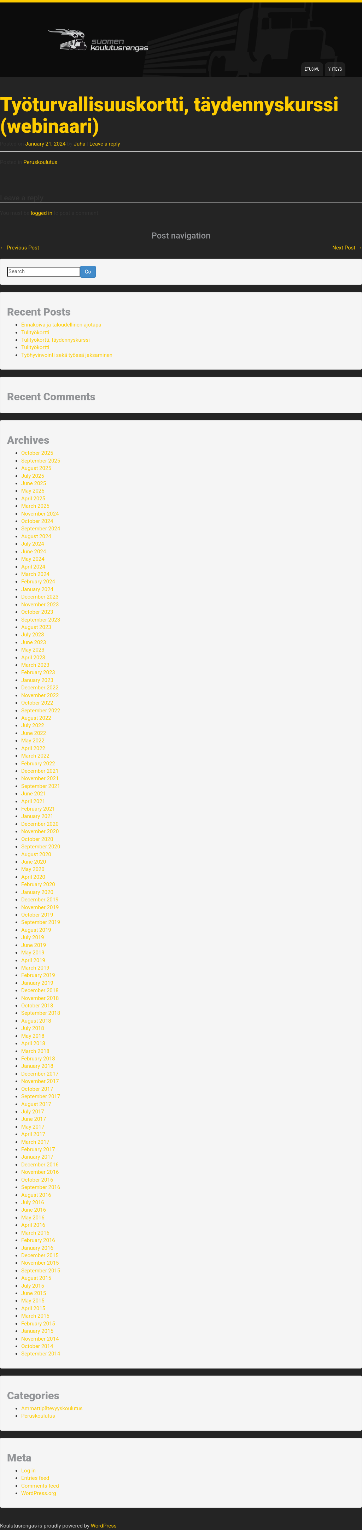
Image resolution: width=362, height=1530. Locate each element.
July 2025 (32, 476)
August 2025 (36, 468)
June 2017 (33, 1119)
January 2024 (37, 589)
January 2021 (37, 816)
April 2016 (33, 1225)
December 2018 (40, 990)
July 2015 (32, 1286)
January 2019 (37, 983)
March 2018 (35, 1051)
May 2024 (33, 559)
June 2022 (33, 733)
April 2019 (33, 960)
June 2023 (33, 642)
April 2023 (33, 657)
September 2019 (40, 922)
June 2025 (33, 483)
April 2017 (33, 1134)
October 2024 (37, 521)
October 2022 (37, 703)
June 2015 (33, 1293)
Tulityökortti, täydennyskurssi (55, 340)
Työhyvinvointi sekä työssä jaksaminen (66, 355)
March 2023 (35, 665)
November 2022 (40, 695)
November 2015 (40, 1263)
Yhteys (335, 69)
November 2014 (40, 1339)
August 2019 (36, 930)
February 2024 (38, 581)
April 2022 (33, 748)
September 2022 (40, 710)
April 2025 (33, 498)
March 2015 (35, 1316)
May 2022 (33, 740)
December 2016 (40, 1164)
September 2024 (40, 528)
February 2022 (38, 763)
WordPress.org (38, 1493)
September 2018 (40, 1013)
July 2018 (32, 1028)
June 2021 (33, 793)
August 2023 (36, 627)
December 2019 (40, 899)
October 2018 (37, 1005)
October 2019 (37, 915)
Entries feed (35, 1478)
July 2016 (32, 1202)
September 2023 (40, 620)
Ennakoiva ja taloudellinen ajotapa (61, 325)
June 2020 (33, 862)
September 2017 (40, 1096)
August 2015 (36, 1278)
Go (88, 272)
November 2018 (40, 998)
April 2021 (33, 801)
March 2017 (35, 1142)
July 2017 (32, 1111)
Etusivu (312, 69)
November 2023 (40, 604)
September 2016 (40, 1187)
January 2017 (37, 1157)
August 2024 (36, 536)
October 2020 (37, 839)
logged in (41, 213)
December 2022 (40, 687)
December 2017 (40, 1074)
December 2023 (40, 597)
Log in (28, 1470)
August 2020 (36, 854)
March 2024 (35, 574)
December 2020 (40, 824)
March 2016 (35, 1233)
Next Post (347, 248)
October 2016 (37, 1180)
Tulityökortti (35, 332)
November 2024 (40, 514)
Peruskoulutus (40, 162)
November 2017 (40, 1081)
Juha (80, 144)
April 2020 (33, 877)
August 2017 (36, 1104)
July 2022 (32, 725)
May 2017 (33, 1127)
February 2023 (38, 672)
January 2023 (37, 680)
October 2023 (37, 612)
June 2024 (33, 551)
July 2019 (32, 937)
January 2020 (37, 892)
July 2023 (32, 634)
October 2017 (37, 1089)
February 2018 (38, 1058)
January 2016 (37, 1248)
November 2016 (40, 1172)
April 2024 (33, 567)
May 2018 (33, 1036)
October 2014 (37, 1346)
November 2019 (40, 907)
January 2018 (37, 1066)
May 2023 (33, 650)
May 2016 (33, 1217)
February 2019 (38, 975)
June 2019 (33, 945)
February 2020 (38, 884)
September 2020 (40, 846)
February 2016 (38, 1240)
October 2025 (37, 453)
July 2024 (32, 544)
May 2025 (33, 491)
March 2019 (35, 968)
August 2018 (36, 1021)
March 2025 (35, 506)
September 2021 (40, 786)
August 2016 (36, 1195)
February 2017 (38, 1149)
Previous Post (19, 248)
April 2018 (33, 1043)
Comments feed (40, 1486)
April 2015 (33, 1308)
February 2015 (38, 1323)
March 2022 (35, 756)
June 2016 (33, 1210)
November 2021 (40, 778)
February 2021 (38, 809)
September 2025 (40, 461)
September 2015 (40, 1270)
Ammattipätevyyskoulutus (52, 1408)
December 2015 (40, 1255)
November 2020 (40, 831)
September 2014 (40, 1353)
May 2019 (33, 952)
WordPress (104, 1526)
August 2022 (36, 718)
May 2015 (33, 1300)
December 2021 (40, 771)
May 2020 (33, 869)
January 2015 (37, 1331)
